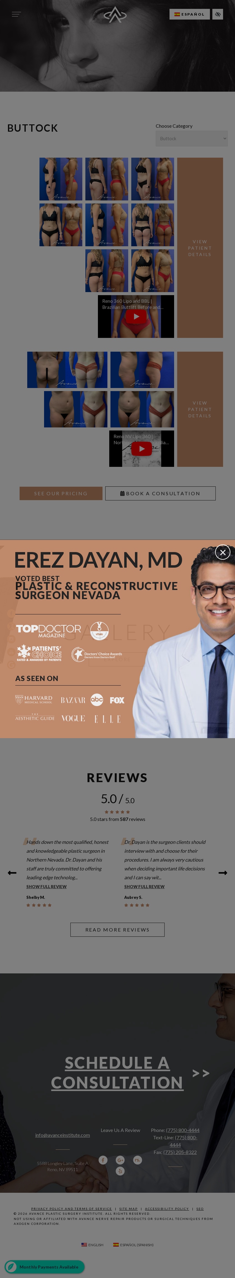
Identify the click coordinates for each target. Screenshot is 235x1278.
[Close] (222, 552)
